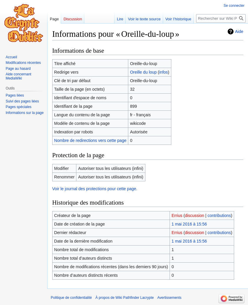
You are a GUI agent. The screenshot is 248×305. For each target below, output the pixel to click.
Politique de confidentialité (71, 298)
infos (163, 72)
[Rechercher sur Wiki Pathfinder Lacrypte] (221, 18)
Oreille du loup (143, 72)
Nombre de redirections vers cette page (90, 140)
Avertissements (169, 298)
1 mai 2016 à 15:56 (189, 224)
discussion (194, 215)
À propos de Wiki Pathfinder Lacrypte (124, 298)
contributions (219, 215)
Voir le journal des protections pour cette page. (94, 188)
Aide (239, 31)
